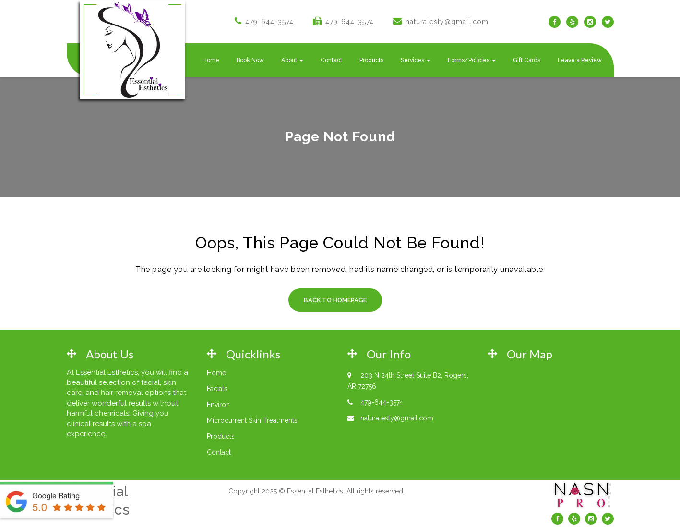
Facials (217, 389)
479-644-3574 (269, 21)
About (292, 60)
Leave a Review (580, 60)
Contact (331, 60)
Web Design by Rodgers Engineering (317, 510)
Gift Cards (526, 60)
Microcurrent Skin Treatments (252, 420)
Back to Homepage (335, 300)
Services (415, 60)
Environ (218, 404)
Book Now (250, 60)
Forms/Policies (472, 60)
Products (371, 60)
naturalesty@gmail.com (447, 21)
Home (211, 60)
